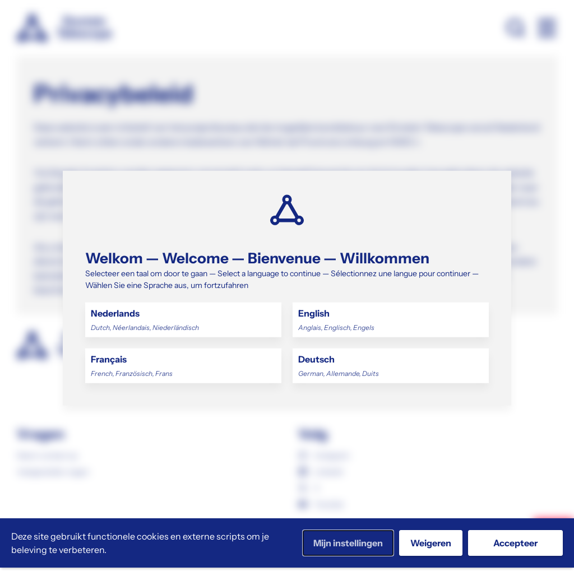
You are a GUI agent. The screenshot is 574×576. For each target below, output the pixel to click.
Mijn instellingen (348, 543)
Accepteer (515, 543)
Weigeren (430, 543)
